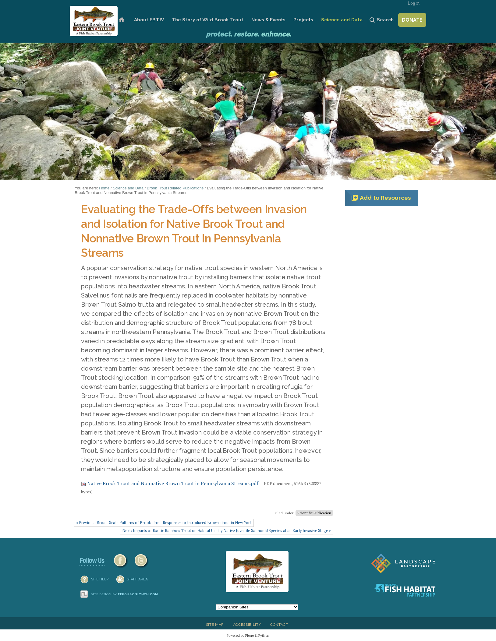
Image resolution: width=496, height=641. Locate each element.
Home (121, 20)
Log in (414, 3)
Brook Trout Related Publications (175, 188)
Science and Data (342, 20)
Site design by (124, 594)
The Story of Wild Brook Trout (207, 20)
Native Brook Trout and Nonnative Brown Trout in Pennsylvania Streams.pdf (170, 483)
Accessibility (247, 624)
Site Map (215, 624)
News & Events (268, 20)
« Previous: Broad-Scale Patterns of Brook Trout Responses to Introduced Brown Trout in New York (164, 522)
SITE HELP (99, 579)
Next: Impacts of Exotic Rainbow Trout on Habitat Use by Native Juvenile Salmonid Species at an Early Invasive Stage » (226, 530)
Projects (303, 20)
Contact (279, 624)
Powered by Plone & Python (248, 635)
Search (385, 20)
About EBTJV (149, 20)
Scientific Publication (314, 513)
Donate (412, 20)
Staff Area (137, 579)
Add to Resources (381, 198)
